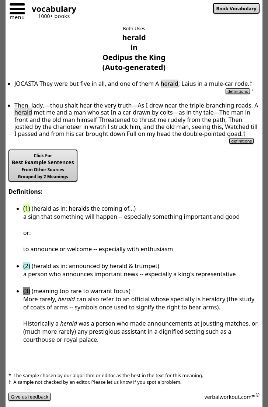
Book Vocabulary (236, 8)
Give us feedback (29, 396)
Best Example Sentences (43, 166)
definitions (237, 91)
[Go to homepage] (51, 10)
